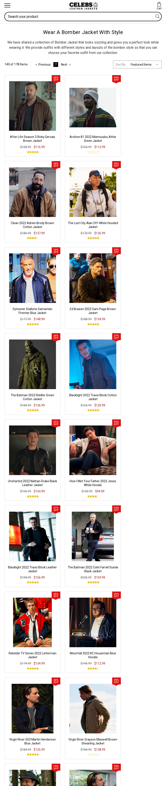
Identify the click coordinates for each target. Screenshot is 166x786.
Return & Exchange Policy (106, 643)
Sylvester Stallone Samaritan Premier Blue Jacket (22, 186)
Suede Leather (17, 650)
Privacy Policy (98, 637)
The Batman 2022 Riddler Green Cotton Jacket (103, 186)
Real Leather (16, 643)
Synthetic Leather (19, 656)
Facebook (14, 685)
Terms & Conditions (102, 656)
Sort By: (121, 64)
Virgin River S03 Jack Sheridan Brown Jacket (63, 384)
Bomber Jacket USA (91, 450)
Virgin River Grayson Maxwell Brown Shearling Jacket (143, 318)
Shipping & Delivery (101, 650)
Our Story (95, 685)
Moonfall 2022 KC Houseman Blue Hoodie (63, 318)
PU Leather (15, 637)
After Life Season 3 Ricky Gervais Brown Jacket (22, 120)
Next (66, 64)
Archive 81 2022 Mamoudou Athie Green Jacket (63, 120)
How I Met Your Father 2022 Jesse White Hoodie (63, 252)
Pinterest (13, 705)
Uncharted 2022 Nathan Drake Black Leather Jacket (22, 252)
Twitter (12, 698)
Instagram (14, 692)
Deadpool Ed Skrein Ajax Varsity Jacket (133, 517)
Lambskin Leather (20, 663)
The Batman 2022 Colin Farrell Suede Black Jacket (143, 252)
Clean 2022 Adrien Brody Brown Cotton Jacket (103, 120)
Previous (43, 64)
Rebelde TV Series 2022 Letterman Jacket (22, 318)
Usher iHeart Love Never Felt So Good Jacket (102, 513)
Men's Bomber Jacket (88, 437)
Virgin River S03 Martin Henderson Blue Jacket (103, 318)
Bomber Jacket (61, 462)
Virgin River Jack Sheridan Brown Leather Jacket (22, 384)
